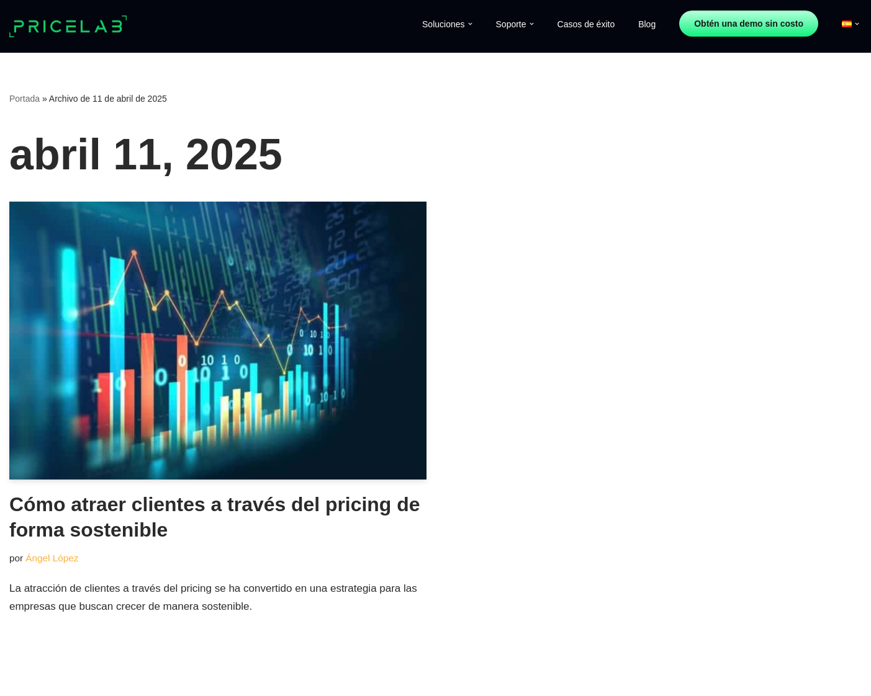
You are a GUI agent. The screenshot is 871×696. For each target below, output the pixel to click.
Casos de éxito (586, 24)
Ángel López (51, 558)
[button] (470, 24)
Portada (24, 99)
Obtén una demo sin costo (748, 24)
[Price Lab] (71, 27)
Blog (647, 24)
